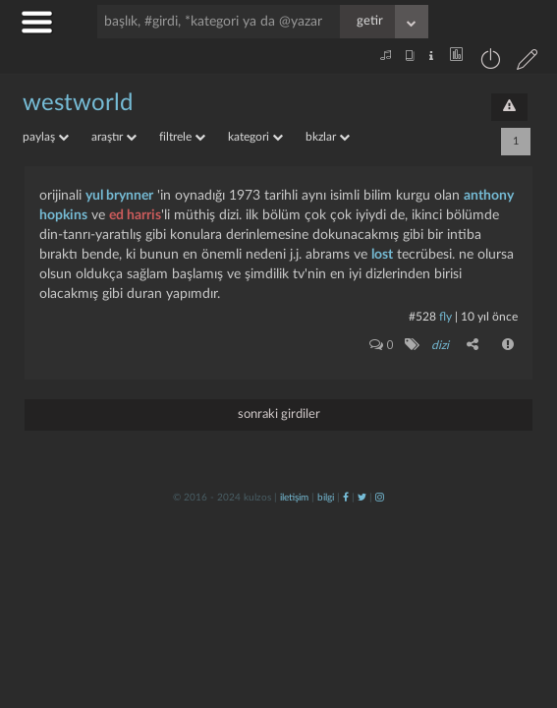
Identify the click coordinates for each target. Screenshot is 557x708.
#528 (422, 317)
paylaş (46, 137)
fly (445, 317)
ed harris (135, 215)
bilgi (325, 497)
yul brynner (119, 196)
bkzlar (328, 137)
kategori (255, 137)
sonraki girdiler (279, 414)
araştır (114, 137)
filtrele (182, 137)
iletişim (294, 497)
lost (382, 255)
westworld (78, 103)
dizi (440, 345)
